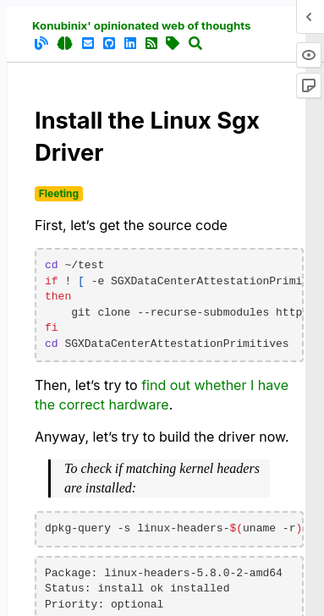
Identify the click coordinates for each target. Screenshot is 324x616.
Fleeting (59, 193)
